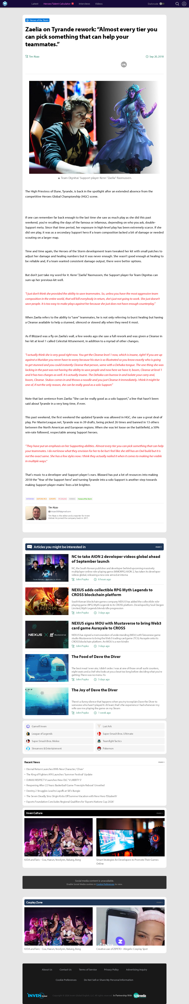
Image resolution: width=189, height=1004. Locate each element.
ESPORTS (52, 499)
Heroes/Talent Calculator (57, 3)
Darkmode (153, 3)
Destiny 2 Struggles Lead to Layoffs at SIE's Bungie (53, 790)
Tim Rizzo (53, 507)
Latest (35, 3)
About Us (47, 969)
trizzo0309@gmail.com (61, 511)
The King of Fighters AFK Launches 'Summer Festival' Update (59, 774)
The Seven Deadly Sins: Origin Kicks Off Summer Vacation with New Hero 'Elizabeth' (71, 796)
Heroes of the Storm (85, 499)
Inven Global (19, 3)
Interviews (84, 3)
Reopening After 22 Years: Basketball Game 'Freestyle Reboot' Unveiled (65, 785)
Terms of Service (88, 969)
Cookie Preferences (105, 884)
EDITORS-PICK (42, 499)
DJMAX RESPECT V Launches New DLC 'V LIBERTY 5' (54, 780)
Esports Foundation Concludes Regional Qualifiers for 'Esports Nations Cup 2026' (70, 801)
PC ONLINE (62, 499)
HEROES (72, 499)
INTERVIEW (30, 499)
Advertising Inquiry (136, 969)
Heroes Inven (8, 4)
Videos (99, 3)
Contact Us (66, 969)
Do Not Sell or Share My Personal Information (108, 980)
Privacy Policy (111, 969)
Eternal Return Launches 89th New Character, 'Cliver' (55, 769)
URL (124, 64)
